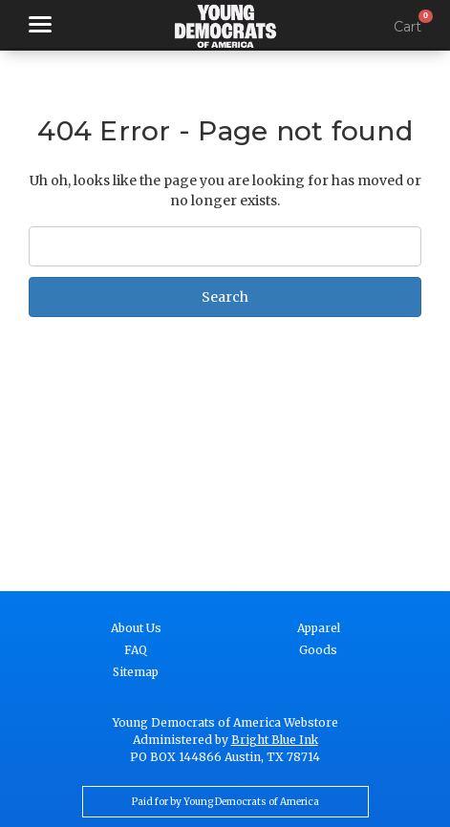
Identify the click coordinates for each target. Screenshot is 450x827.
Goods (318, 650)
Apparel (318, 628)
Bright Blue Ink (274, 739)
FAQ (135, 650)
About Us (136, 628)
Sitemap (136, 672)
